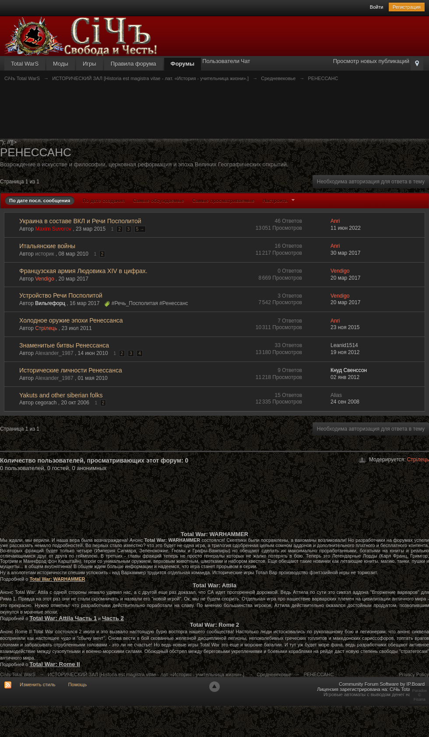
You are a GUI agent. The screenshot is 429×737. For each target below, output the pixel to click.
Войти (376, 7)
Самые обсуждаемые (158, 200)
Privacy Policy (414, 674)
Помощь (77, 684)
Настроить (280, 200)
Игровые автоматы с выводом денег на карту (374, 694)
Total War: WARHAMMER (57, 579)
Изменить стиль (38, 684)
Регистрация (407, 7)
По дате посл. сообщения (39, 200)
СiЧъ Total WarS (17, 674)
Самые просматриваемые (223, 200)
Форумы (183, 63)
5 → (140, 229)
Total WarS (25, 63)
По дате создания (104, 200)
